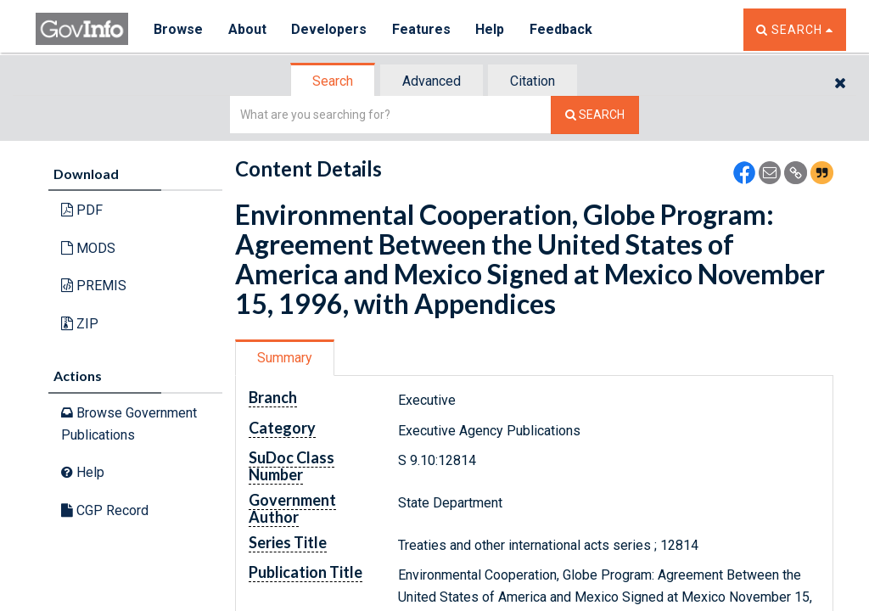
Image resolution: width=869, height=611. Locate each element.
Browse (178, 29)
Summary (284, 358)
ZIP (79, 324)
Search (332, 81)
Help (491, 29)
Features (422, 29)
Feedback (562, 29)
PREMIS (93, 285)
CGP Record (105, 510)
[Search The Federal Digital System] (595, 115)
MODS (88, 248)
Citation (532, 81)
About (247, 29)
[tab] (333, 81)
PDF (82, 210)
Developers (329, 29)
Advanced (431, 81)
